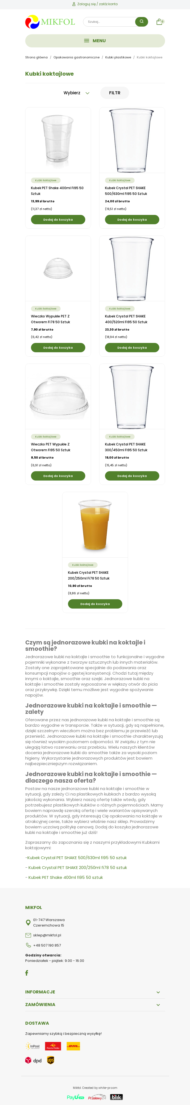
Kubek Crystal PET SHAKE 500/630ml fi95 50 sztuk (77, 857)
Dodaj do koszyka (58, 219)
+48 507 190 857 (47, 945)
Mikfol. (77, 1088)
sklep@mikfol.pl (47, 935)
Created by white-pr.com (99, 1088)
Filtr (114, 93)
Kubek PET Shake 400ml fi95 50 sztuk (66, 877)
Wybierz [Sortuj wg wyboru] (76, 93)
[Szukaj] (115, 22)
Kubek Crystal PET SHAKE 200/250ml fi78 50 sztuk (78, 867)
